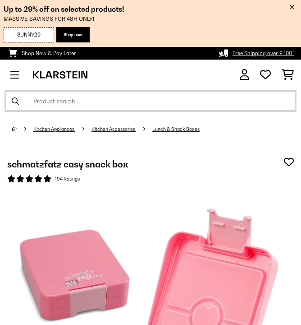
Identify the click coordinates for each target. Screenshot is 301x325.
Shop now (73, 34)
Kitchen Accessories (113, 129)
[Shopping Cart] (288, 75)
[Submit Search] (15, 101)
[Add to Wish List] (289, 162)
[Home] (22, 129)
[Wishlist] (265, 75)
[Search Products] (150, 101)
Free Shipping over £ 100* (263, 53)
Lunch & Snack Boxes (176, 129)
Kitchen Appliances (54, 129)
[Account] (244, 74)
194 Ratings (67, 178)
